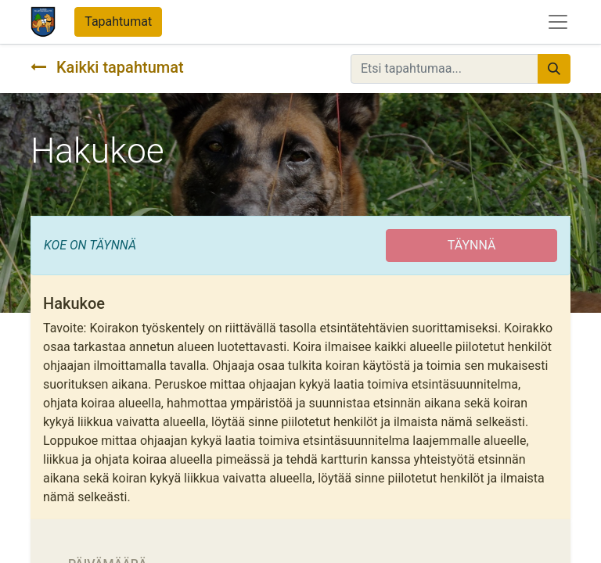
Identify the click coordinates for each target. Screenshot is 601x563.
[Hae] (554, 69)
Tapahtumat (118, 21)
